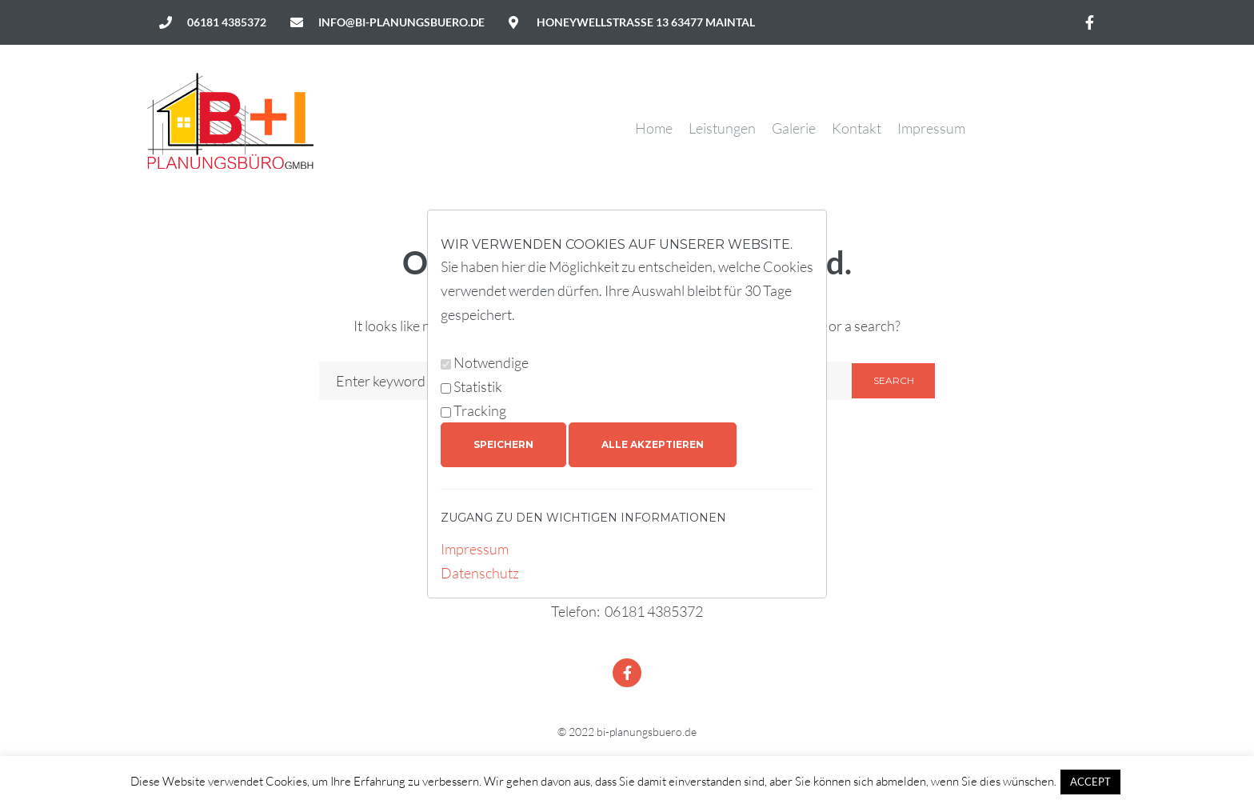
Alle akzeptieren (652, 444)
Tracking (479, 410)
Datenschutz (480, 573)
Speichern (503, 444)
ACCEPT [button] (1090, 781)
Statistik (477, 386)
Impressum (475, 549)
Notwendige (491, 362)
